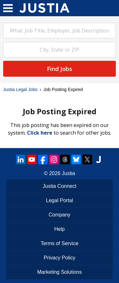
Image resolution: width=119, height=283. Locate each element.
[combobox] (59, 31)
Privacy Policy (60, 257)
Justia (68, 173)
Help (59, 229)
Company (59, 214)
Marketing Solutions (59, 272)
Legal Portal (59, 200)
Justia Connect (59, 186)
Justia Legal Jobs (20, 89)
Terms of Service (59, 243)
